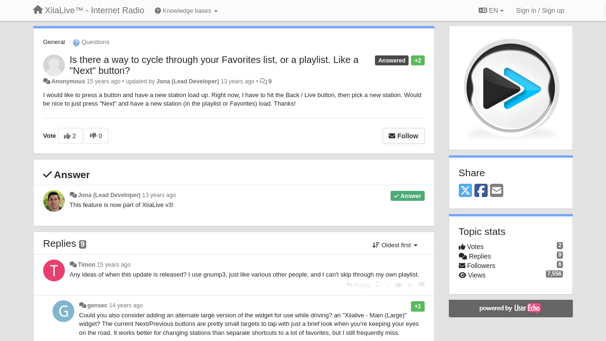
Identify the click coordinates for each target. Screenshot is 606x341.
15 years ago (114, 264)
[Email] (496, 191)
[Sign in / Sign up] (540, 10)
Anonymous (68, 81)
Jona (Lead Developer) (187, 81)
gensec (97, 305)
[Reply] (358, 284)
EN (491, 10)
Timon (86, 264)
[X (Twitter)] (465, 191)
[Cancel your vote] (410, 284)
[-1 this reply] (422, 284)
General (54, 41)
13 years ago (159, 195)
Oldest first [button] (395, 245)
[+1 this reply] (398, 284)
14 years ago (126, 305)
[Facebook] (481, 191)
